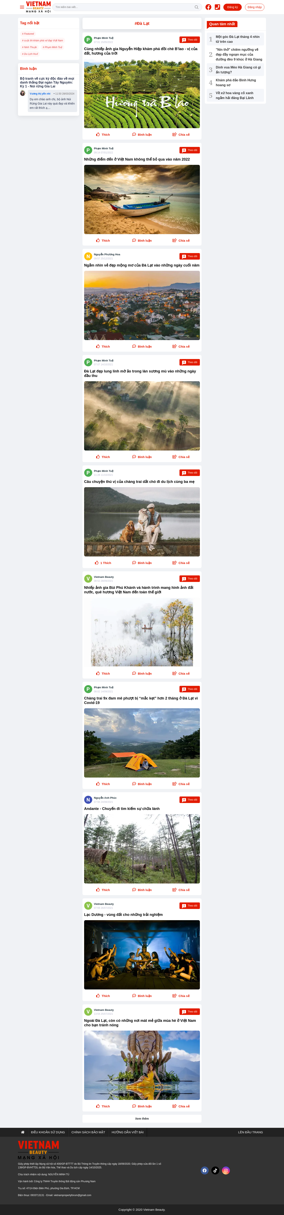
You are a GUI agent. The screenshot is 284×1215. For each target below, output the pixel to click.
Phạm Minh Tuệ (103, 38)
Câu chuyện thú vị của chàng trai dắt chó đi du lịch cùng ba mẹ (139, 482)
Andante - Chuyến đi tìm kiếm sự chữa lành (122, 809)
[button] (180, 135)
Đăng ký (232, 7)
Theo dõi (189, 39)
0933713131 (37, 1195)
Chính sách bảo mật (88, 1132)
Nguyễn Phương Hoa (107, 254)
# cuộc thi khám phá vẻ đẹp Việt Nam (42, 40)
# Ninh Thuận (29, 47)
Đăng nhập (255, 7)
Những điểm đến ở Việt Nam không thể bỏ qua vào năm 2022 (137, 159)
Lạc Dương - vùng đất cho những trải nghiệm (123, 915)
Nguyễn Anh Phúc (105, 797)
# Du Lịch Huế (30, 54)
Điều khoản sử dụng (48, 1132)
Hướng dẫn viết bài (128, 1132)
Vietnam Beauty (104, 576)
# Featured (28, 33)
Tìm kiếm (197, 7)
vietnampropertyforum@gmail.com (72, 1195)
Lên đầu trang (250, 1132)
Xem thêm (142, 1118)
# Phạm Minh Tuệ (52, 47)
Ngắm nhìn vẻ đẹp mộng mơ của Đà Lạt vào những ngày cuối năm (141, 265)
